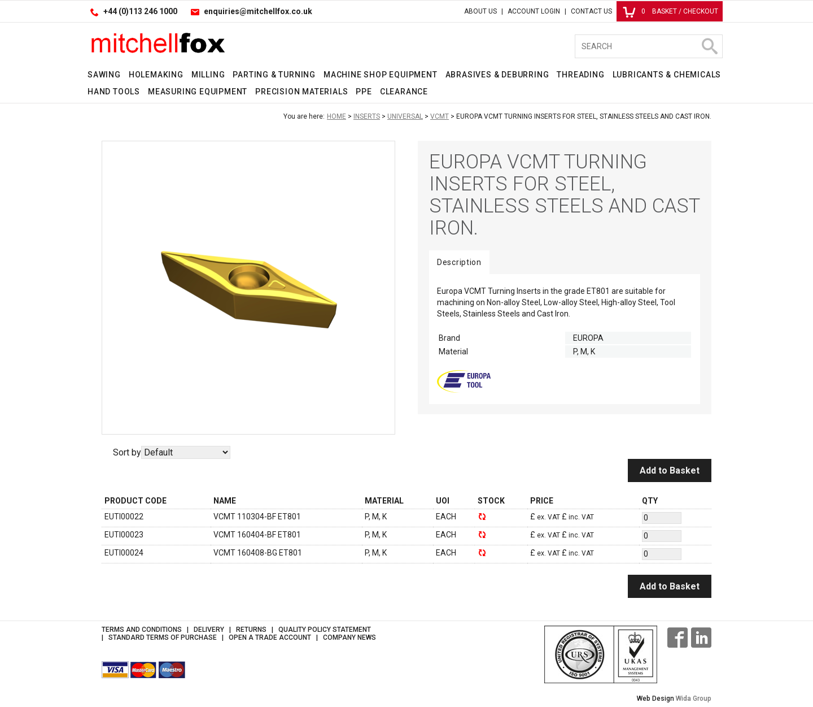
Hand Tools (114, 91)
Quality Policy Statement (324, 630)
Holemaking (156, 74)
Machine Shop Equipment (381, 74)
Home (336, 116)
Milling (208, 74)
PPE (363, 91)
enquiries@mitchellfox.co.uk (258, 11)
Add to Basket (670, 470)
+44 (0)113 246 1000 (140, 11)
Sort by (127, 452)
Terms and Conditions (142, 630)
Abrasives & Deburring (497, 74)
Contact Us (591, 11)
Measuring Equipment (197, 91)
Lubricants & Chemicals (667, 74)
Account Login (534, 11)
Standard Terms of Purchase (162, 637)
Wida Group (693, 698)
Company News (349, 637)
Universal (405, 116)
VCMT (439, 116)
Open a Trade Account (270, 637)
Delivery (209, 630)
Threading (580, 74)
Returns (251, 630)
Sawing (104, 74)
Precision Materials (301, 91)
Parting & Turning (274, 74)
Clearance (404, 91)
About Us (480, 11)
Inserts (366, 116)
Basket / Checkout (670, 11)
